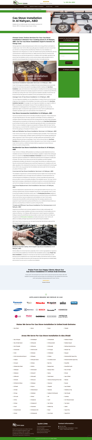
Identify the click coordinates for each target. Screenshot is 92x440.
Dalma (49, 373)
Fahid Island (50, 376)
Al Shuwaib (50, 346)
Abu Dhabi (16, 328)
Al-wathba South (52, 359)
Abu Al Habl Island (18, 342)
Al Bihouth (16, 376)
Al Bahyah (16, 369)
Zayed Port (67, 413)
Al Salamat (33, 399)
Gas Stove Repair (40, 428)
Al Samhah (33, 406)
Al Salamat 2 (34, 403)
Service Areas (49, 6)
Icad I (49, 399)
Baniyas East (51, 366)
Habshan (50, 389)
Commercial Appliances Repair (44, 426)
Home (25, 6)
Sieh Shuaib (67, 393)
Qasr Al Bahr (68, 376)
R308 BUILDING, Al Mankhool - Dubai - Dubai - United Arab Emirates (69, 428)
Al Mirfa (32, 366)
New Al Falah (68, 369)
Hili (48, 396)
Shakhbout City (68, 389)
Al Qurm (33, 386)
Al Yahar (49, 356)
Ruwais (66, 383)
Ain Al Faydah (17, 346)
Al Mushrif (33, 373)
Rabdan (66, 379)
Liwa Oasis (50, 413)
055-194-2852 (70, 2)
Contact (57, 6)
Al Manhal (33, 353)
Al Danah (16, 379)
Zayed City (67, 409)
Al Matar (33, 363)
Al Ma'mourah (34, 349)
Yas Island (67, 403)
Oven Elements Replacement (43, 431)
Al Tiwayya (50, 349)
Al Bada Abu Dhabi (18, 366)
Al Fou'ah (16, 396)
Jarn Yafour (50, 403)
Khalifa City (50, 406)
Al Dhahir (16, 386)
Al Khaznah (33, 342)
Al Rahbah (33, 393)
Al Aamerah (16, 349)
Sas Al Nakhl (67, 386)
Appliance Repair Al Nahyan (21, 9)
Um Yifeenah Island (69, 399)
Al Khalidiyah (34, 339)
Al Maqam (33, 356)
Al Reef (32, 396)
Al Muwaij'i (33, 376)
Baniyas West (51, 369)
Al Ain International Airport (20, 356)
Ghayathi (50, 386)
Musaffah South (68, 366)
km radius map (68, 84)
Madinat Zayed (68, 342)
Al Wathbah (50, 353)
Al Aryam (16, 363)
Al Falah (15, 389)
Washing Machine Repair (42, 432)
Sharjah (66, 328)
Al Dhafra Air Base (18, 383)
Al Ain (15, 353)
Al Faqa (15, 393)
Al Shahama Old (34, 409)
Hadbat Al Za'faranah (53, 393)
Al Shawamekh (51, 342)
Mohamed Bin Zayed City (71, 356)
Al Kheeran (33, 346)
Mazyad (66, 353)
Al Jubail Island (17, 409)
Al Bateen (16, 373)
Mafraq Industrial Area (70, 346)
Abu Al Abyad (17, 339)
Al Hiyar (15, 403)
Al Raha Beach (34, 389)
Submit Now (69, 62)
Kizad (49, 409)
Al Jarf (15, 406)
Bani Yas (50, 363)
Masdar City (67, 349)
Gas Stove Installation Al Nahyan (34, 9)
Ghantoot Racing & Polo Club (54, 379)
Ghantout (50, 383)
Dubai (49, 328)
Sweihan (67, 396)
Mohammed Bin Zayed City (71, 359)
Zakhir (66, 406)
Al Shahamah (34, 413)
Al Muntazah (34, 369)
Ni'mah (66, 373)
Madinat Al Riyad (69, 339)
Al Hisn (15, 399)
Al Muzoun (33, 379)
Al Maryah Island (34, 359)
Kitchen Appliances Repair (43, 429)
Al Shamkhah (51, 339)
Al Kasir (15, 413)
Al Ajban (16, 359)
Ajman (32, 328)
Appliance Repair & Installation (37, 6)
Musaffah (67, 363)
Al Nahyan (33, 383)
